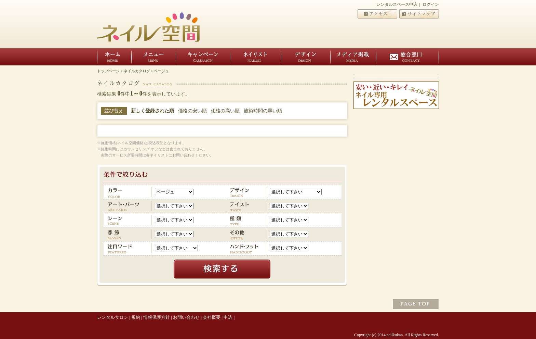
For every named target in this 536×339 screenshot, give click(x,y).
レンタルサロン (112, 317)
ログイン (431, 4)
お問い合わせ (186, 317)
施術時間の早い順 (263, 110)
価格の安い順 (192, 110)
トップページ (108, 71)
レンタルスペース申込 (396, 4)
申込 (228, 317)
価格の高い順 (225, 110)
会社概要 (211, 317)
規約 (135, 317)
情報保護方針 (156, 317)
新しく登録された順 (152, 110)
